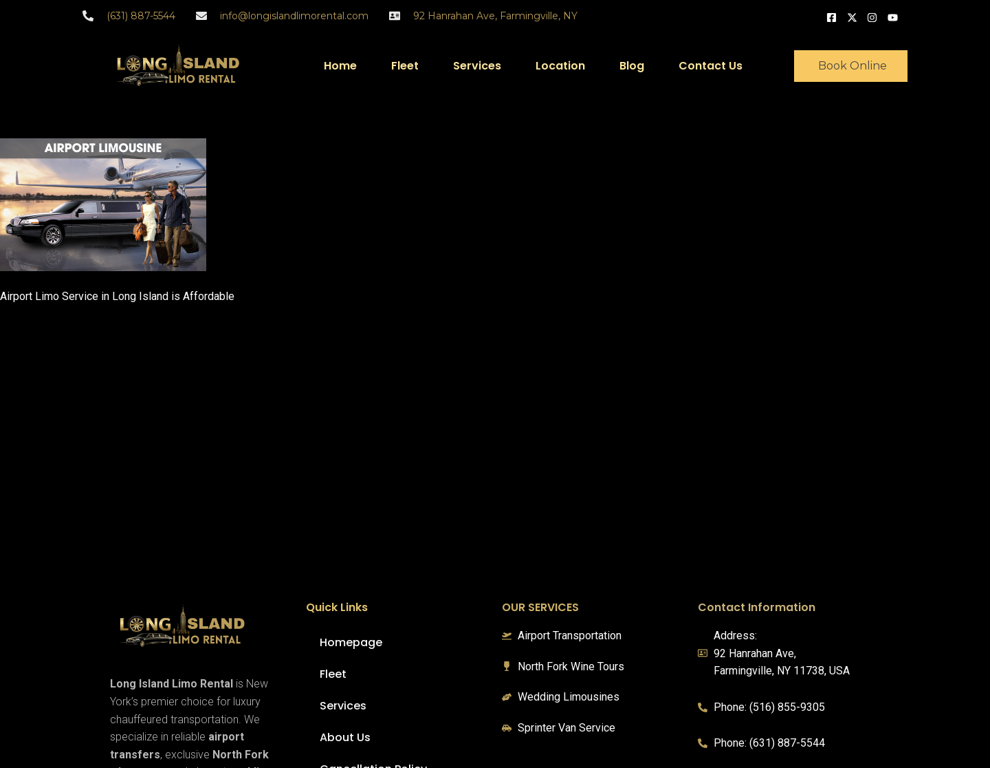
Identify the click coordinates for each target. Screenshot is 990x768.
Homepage (351, 642)
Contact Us (710, 66)
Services (477, 66)
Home (340, 66)
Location (560, 66)
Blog (631, 66)
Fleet (405, 66)
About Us (345, 737)
